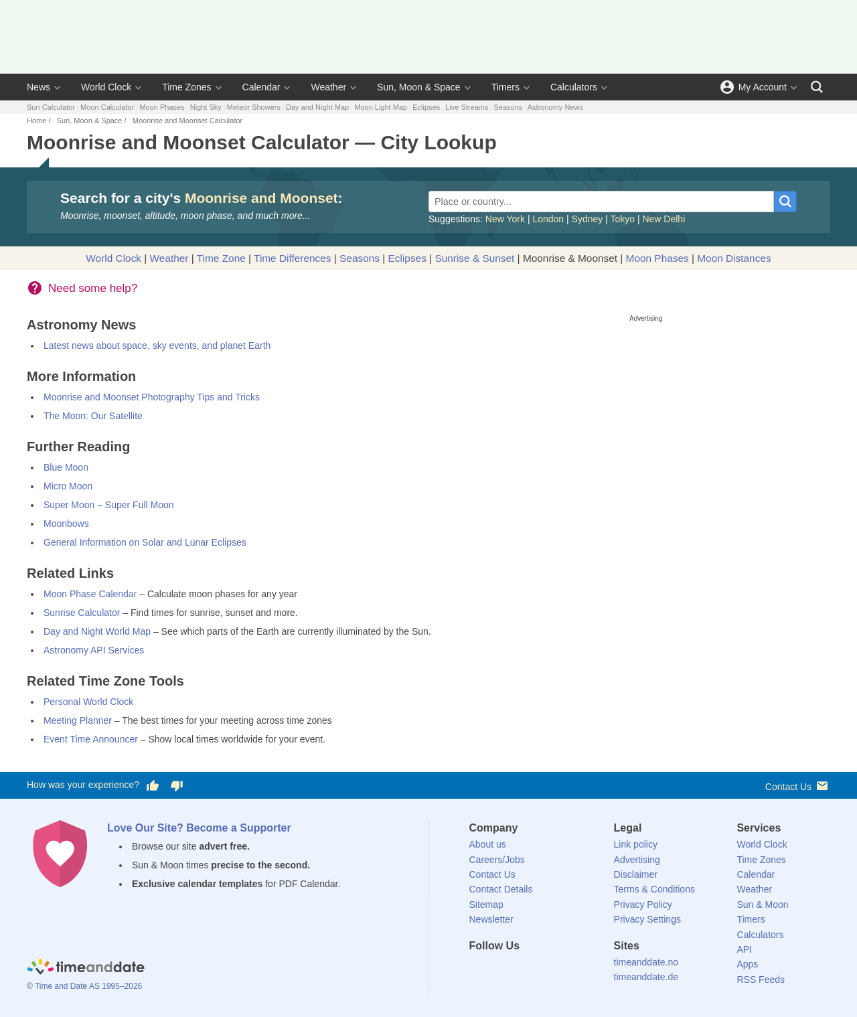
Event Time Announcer (91, 739)
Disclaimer (635, 874)
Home (36, 120)
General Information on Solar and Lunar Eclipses (145, 542)
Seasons (507, 107)
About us (487, 844)
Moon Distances (734, 258)
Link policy (635, 844)
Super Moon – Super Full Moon (109, 504)
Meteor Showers (254, 107)
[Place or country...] (601, 201)
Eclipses (426, 107)
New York (505, 219)
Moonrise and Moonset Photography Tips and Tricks (152, 397)
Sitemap (486, 904)
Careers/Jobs (497, 859)
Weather (328, 87)
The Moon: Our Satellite (93, 415)
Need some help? (92, 288)
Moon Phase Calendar (90, 594)
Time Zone (221, 258)
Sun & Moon (762, 904)
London (548, 219)
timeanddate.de (646, 976)
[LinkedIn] (524, 970)
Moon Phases (161, 107)
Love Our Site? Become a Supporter (199, 828)
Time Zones (186, 87)
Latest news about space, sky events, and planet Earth (157, 345)
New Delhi (663, 219)
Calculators (573, 87)
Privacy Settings (647, 919)
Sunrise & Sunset (474, 258)
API (744, 949)
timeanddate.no (646, 962)
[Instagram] (547, 970)
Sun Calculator (51, 107)
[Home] (86, 968)
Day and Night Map (317, 107)
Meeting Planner (78, 720)
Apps (747, 964)
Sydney (587, 219)
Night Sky (206, 107)
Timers (505, 87)
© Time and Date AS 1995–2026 (84, 986)
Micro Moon (68, 486)
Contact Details (501, 889)
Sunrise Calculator (82, 612)
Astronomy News (555, 107)
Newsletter (491, 919)
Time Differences (292, 258)
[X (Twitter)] (501, 970)
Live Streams (466, 107)
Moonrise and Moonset (261, 198)
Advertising (637, 859)
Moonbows (66, 523)
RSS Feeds (760, 979)
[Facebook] (479, 970)
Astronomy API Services (94, 650)
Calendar (261, 87)
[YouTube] (570, 970)
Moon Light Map (380, 107)
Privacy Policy (643, 904)
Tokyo (622, 219)
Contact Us (797, 785)
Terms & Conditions (654, 889)
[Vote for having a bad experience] (176, 785)
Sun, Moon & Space (419, 87)
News (38, 87)
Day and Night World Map (97, 631)
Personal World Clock (88, 701)
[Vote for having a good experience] (152, 785)
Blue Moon (66, 467)
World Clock (106, 87)
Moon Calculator (107, 107)
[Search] (816, 87)
